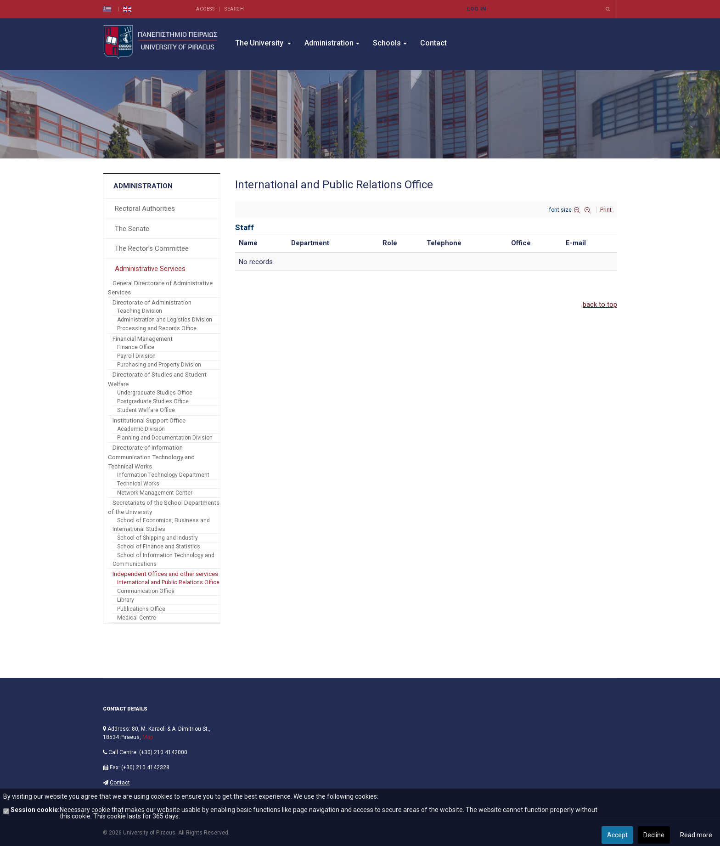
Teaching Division (139, 311)
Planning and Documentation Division (165, 437)
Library (125, 600)
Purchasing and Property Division (159, 364)
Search (234, 8)
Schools (390, 43)
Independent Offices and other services (165, 573)
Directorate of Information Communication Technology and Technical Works (151, 457)
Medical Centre (136, 618)
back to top (600, 304)
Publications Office (141, 609)
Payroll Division (136, 356)
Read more (696, 835)
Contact (433, 43)
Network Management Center (154, 493)
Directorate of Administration (151, 302)
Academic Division (141, 429)
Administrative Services (150, 269)
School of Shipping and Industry (157, 538)
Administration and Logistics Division (164, 319)
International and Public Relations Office (168, 582)
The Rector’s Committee (152, 248)
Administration (332, 43)
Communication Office (145, 591)
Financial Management (142, 338)
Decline (653, 835)
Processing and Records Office (157, 328)
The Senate (132, 229)
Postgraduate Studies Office (153, 401)
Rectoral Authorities (145, 208)
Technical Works (138, 483)
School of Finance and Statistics (158, 546)
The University (263, 43)
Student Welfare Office (146, 410)
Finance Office (135, 347)
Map (147, 737)
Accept (617, 835)
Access (205, 8)
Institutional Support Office (149, 420)
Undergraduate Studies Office (154, 392)
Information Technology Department (163, 475)
